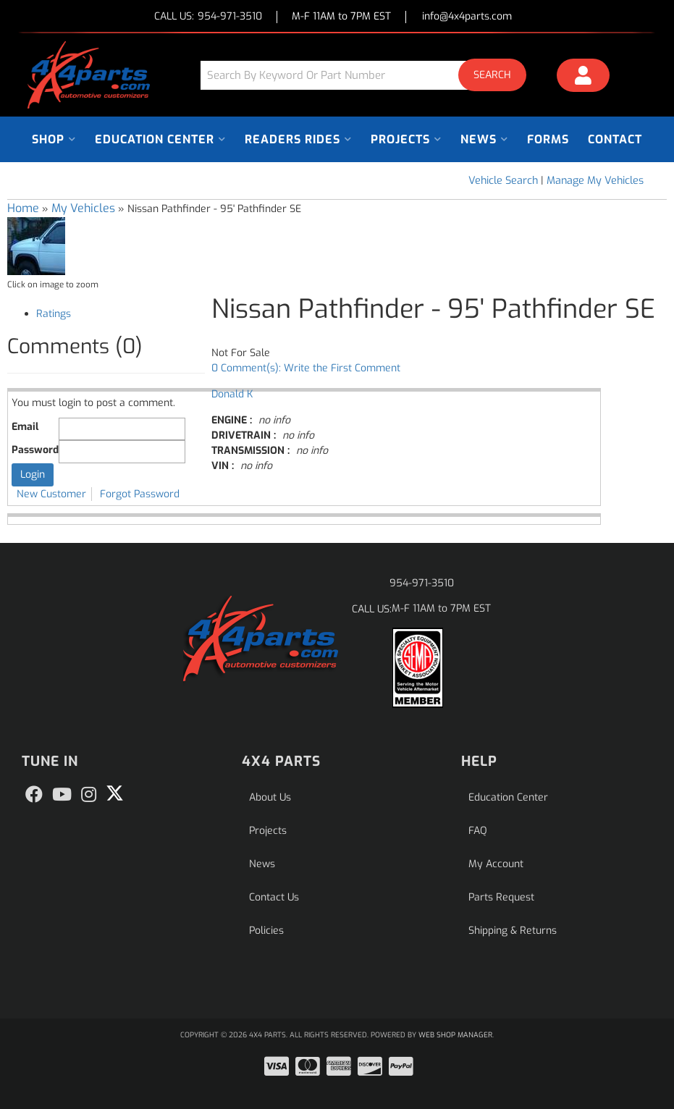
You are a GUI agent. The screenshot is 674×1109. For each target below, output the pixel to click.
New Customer (51, 494)
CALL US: (208, 17)
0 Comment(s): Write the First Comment (305, 368)
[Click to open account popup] (583, 77)
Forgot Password (140, 494)
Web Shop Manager (455, 1035)
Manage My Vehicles (595, 180)
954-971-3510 (421, 583)
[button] (369, 75)
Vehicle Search (503, 180)
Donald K (232, 394)
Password (35, 450)
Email (25, 427)
